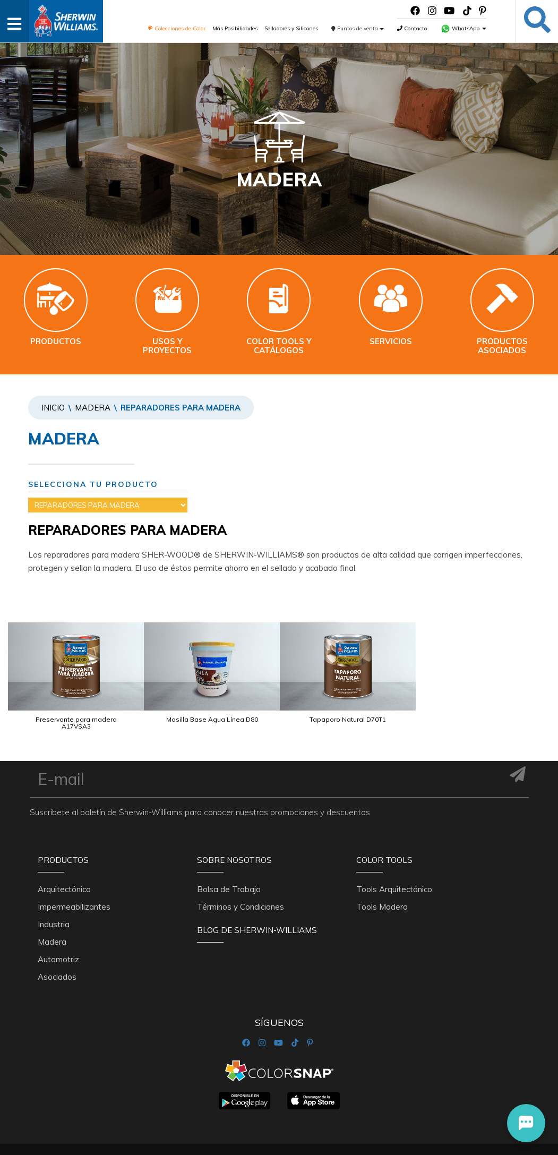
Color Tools (384, 842)
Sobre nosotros (234, 842)
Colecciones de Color (176, 28)
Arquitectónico (64, 865)
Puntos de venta (357, 28)
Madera (92, 408)
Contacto (412, 28)
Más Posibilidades (234, 28)
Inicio (53, 408)
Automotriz (58, 935)
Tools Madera (382, 883)
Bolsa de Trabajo (229, 865)
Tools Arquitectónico (394, 865)
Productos (63, 842)
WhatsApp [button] (463, 28)
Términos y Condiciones (240, 883)
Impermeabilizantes (74, 883)
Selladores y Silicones (291, 28)
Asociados (57, 953)
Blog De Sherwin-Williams (257, 906)
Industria (54, 900)
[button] (526, 1123)
